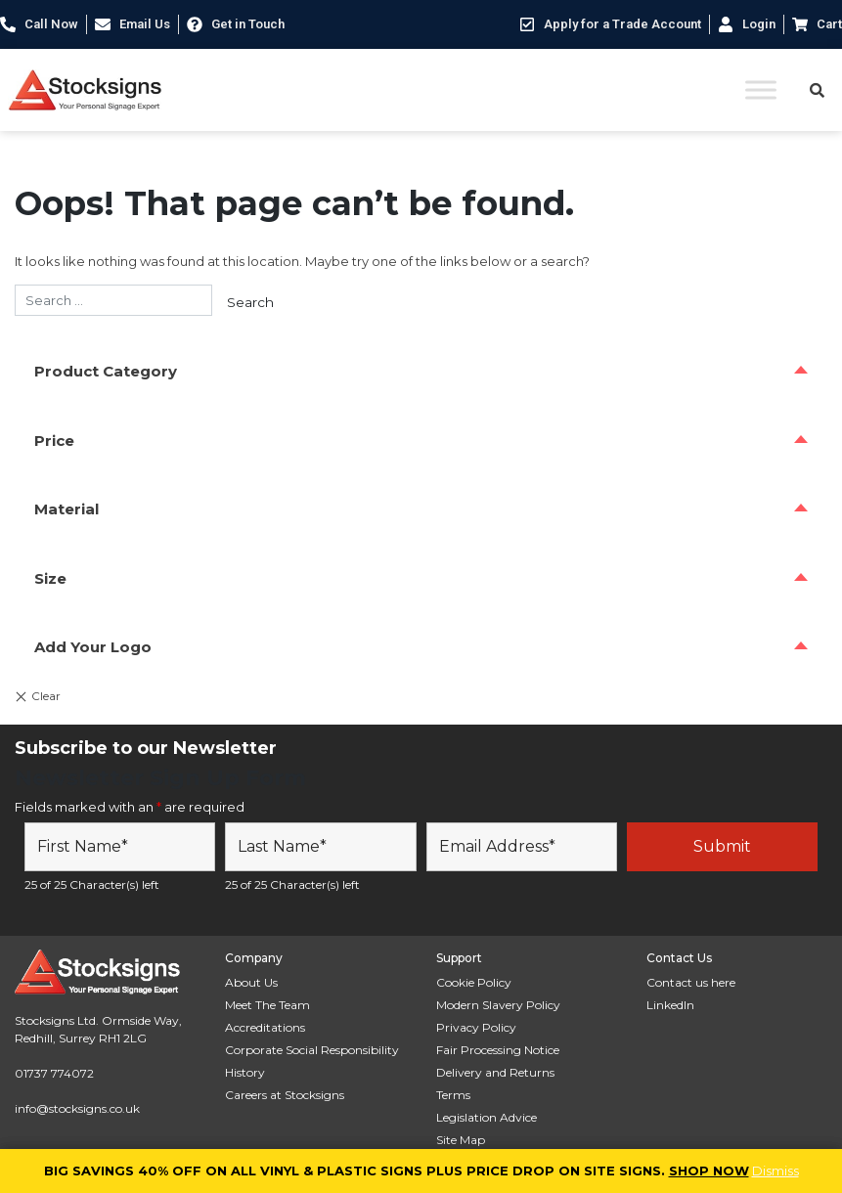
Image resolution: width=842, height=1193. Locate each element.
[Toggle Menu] (760, 89)
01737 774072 (54, 1073)
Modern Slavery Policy (498, 1004)
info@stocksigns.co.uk (77, 1108)
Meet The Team (267, 1004)
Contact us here (690, 982)
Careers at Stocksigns (284, 1094)
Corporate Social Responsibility (312, 1049)
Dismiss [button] (775, 1170)
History (245, 1072)
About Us (251, 982)
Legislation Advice (486, 1117)
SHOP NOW (709, 1170)
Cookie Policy (473, 982)
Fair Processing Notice (497, 1049)
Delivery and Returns (495, 1072)
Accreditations (265, 1027)
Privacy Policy (476, 1027)
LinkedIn (670, 1004)
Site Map (460, 1139)
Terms (453, 1094)
